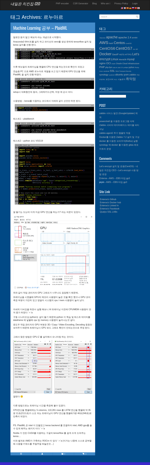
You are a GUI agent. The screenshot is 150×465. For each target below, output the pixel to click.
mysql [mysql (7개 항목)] (130, 59)
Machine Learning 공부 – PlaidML (40, 27)
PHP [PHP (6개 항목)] (102, 67)
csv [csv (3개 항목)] (134, 49)
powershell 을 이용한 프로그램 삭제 (116, 121)
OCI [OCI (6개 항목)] (108, 63)
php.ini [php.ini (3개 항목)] (115, 67)
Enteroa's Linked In (109, 205)
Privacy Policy (121, 3)
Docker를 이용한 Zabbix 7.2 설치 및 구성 (119, 137)
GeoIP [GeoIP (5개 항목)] (115, 54)
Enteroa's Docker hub (110, 202)
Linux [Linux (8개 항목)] (114, 59)
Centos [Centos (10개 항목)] (119, 43)
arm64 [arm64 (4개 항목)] (134, 38)
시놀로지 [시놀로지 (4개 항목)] (121, 79)
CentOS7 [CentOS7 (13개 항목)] (124, 48)
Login (134, 3)
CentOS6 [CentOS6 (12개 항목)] (107, 48)
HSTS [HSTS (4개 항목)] (121, 54)
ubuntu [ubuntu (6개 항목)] (119, 74)
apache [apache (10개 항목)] (112, 37)
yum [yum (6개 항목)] (126, 74)
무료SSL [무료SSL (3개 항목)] (102, 79)
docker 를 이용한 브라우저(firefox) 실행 (118, 141)
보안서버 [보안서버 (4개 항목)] (109, 79)
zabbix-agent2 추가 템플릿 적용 (114, 133)
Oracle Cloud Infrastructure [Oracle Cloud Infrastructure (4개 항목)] (127, 63)
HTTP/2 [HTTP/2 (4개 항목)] (128, 54)
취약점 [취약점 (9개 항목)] (131, 79)
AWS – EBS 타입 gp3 (119, 178)
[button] (42, 453)
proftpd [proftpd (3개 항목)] (125, 67)
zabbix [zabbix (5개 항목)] (132, 74)
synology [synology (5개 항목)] (103, 74)
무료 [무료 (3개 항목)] (138, 75)
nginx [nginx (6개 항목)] (102, 63)
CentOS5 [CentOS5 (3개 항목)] (129, 43)
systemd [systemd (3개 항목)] (112, 75)
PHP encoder (62, 3)
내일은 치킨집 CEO (25, 3)
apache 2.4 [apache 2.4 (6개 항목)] (124, 37)
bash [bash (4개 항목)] (111, 43)
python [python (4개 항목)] (131, 67)
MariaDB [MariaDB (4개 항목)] (122, 59)
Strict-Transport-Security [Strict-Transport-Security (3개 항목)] (123, 71)
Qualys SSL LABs (108, 212)
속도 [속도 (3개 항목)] (115, 79)
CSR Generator (80, 3)
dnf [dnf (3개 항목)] (137, 49)
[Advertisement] (119, 233)
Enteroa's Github (108, 199)
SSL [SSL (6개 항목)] (112, 70)
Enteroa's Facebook (109, 208)
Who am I (105, 3)
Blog (94, 3)
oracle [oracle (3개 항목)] (113, 63)
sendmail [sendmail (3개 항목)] (106, 71)
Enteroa (103, 178)
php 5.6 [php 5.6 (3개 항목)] (120, 67)
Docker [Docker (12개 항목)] (105, 54)
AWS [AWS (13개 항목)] (103, 42)
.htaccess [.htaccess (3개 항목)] (102, 38)
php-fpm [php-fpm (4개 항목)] (108, 67)
